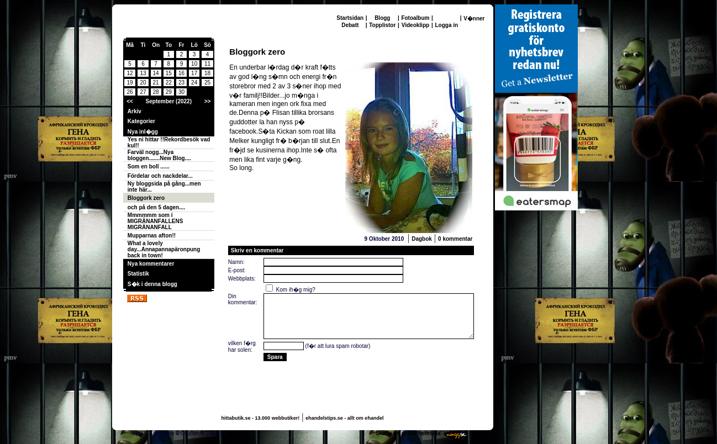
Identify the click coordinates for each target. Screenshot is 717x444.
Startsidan (349, 18)
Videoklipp (415, 25)
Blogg (382, 18)
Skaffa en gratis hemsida (408, 433)
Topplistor (382, 25)
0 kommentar (455, 239)
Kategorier (141, 121)
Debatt (349, 25)
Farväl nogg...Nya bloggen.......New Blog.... (159, 155)
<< (129, 101)
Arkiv (134, 111)
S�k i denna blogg (152, 284)
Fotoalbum (415, 18)
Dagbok (422, 239)
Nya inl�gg (143, 132)
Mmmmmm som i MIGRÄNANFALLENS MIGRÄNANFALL (155, 221)
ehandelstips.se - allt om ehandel (344, 418)
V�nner (473, 18)
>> (207, 101)
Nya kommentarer (151, 264)
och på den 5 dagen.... (156, 207)
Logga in (446, 25)
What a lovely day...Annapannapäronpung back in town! (164, 249)
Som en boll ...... (149, 166)
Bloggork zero (146, 198)
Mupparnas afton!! (152, 235)
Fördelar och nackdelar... (160, 176)
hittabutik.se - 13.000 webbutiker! (261, 418)
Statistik (138, 274)
